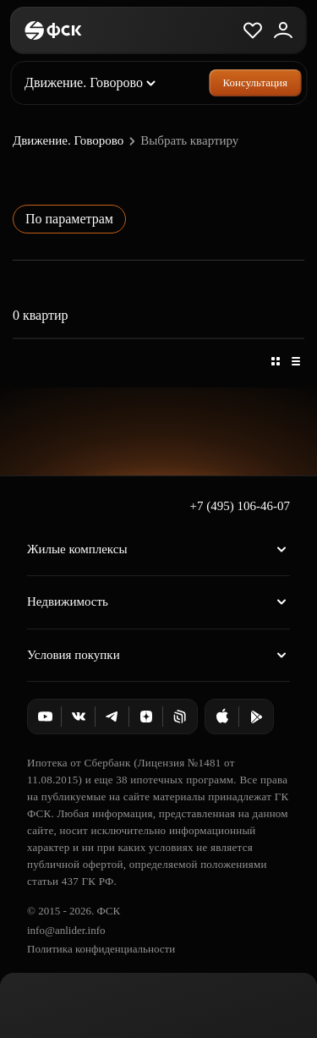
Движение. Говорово (76, 141)
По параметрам (69, 218)
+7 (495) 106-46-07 (240, 506)
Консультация (255, 82)
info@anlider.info (66, 930)
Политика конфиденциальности (101, 948)
